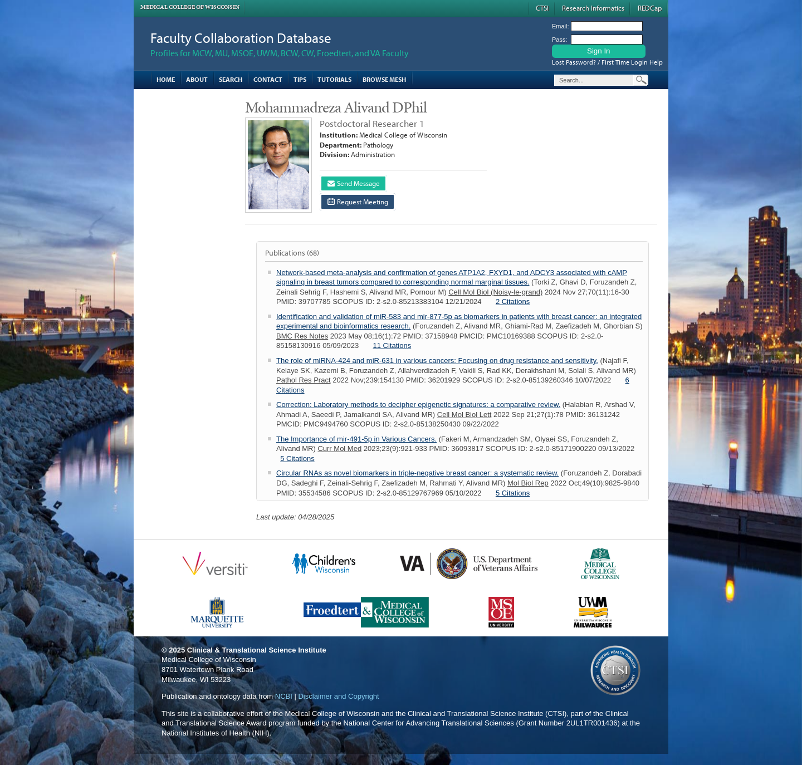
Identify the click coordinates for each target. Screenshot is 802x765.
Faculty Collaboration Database (240, 37)
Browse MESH (384, 79)
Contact (267, 79)
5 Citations (297, 458)
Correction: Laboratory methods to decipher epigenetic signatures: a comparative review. (418, 404)
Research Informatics (593, 7)
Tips (300, 79)
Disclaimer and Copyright (338, 696)
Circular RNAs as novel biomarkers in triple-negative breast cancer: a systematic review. (417, 473)
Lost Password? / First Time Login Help (607, 62)
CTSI (542, 7)
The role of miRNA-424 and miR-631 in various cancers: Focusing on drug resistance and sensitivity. (437, 360)
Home (166, 79)
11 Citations (392, 345)
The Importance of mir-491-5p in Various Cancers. (356, 439)
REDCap (650, 7)
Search (230, 79)
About (197, 79)
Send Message (353, 183)
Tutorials (334, 79)
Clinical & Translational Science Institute (256, 650)
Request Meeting (357, 201)
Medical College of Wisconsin (189, 7)
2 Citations (513, 301)
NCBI (283, 696)
